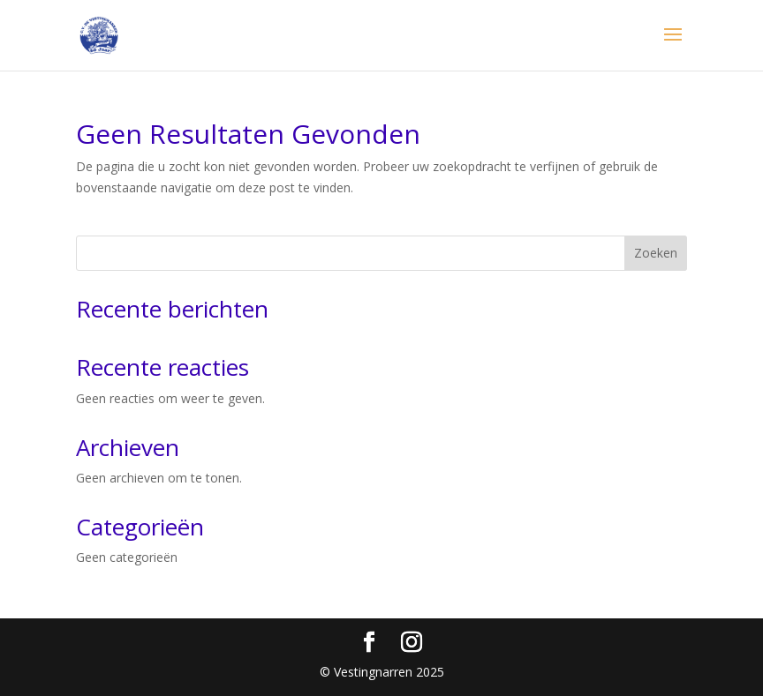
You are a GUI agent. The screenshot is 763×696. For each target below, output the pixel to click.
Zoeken (655, 252)
